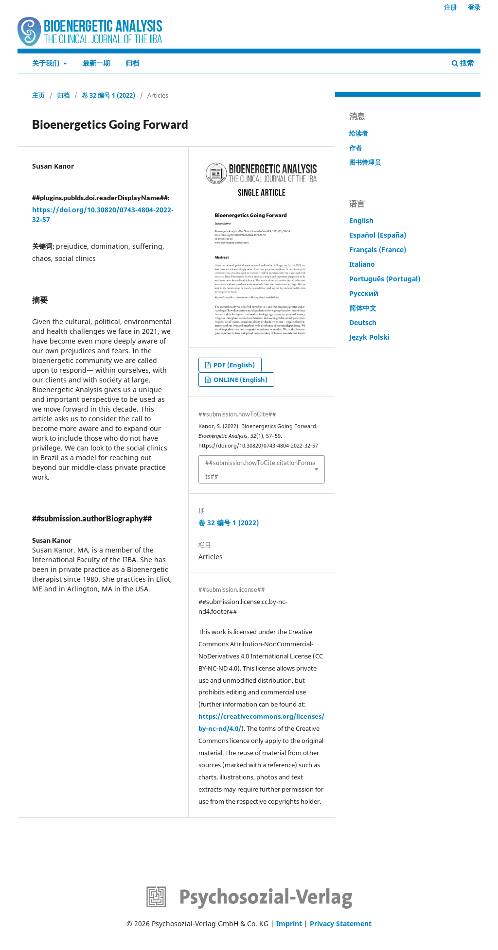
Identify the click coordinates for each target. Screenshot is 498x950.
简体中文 (362, 307)
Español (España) (377, 235)
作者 (355, 147)
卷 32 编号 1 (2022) (108, 95)
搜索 (463, 63)
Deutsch (362, 322)
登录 (474, 7)
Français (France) (377, 249)
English (361, 220)
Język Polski (369, 337)
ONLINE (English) (239, 379)
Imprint (289, 923)
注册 (450, 7)
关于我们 (46, 63)
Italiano (362, 264)
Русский (363, 293)
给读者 (358, 133)
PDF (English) (233, 365)
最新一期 (96, 63)
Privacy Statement (341, 923)
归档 (132, 63)
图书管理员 (365, 162)
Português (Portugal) (384, 278)
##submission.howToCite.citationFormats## (260, 469)
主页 (38, 95)
